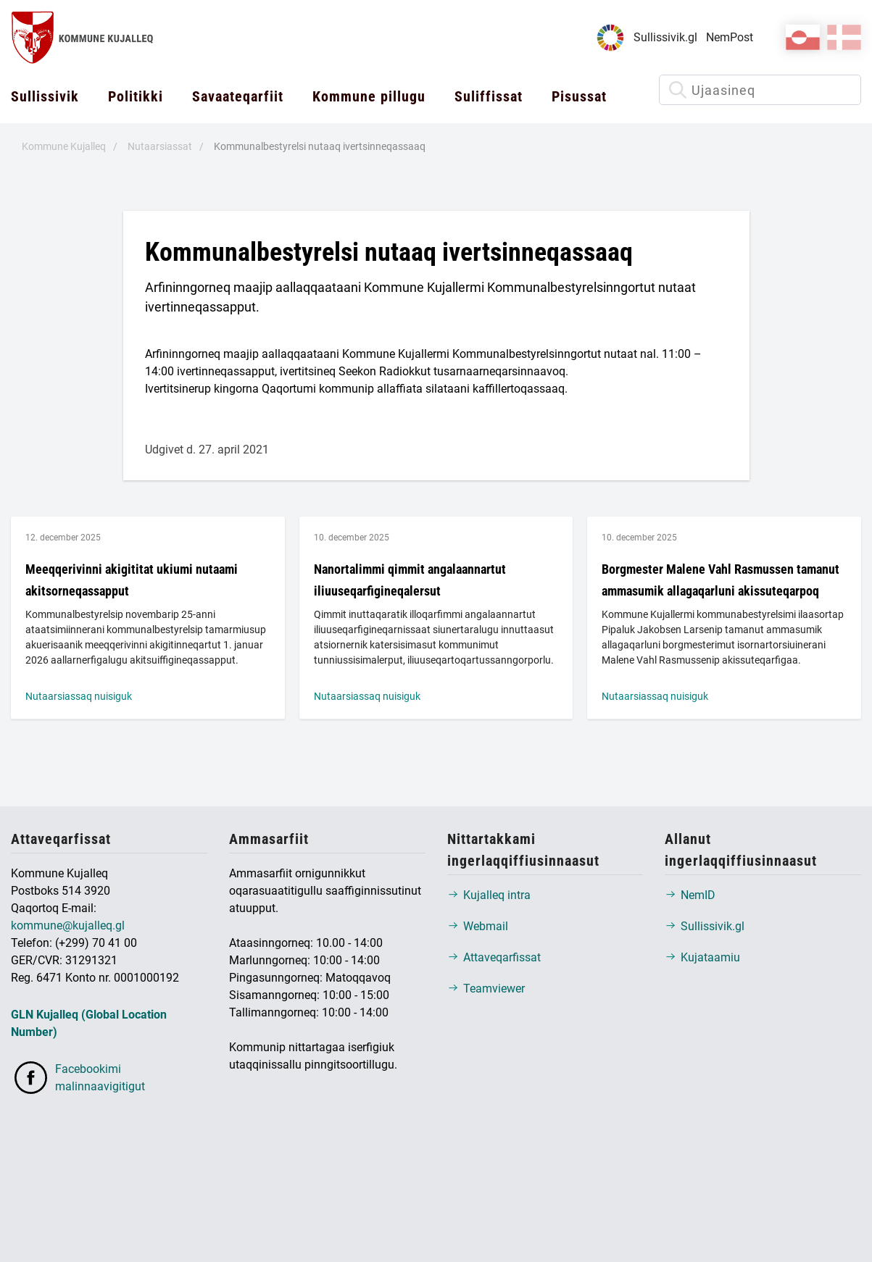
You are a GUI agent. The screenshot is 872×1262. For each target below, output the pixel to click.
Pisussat (579, 96)
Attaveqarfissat (494, 957)
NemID (690, 895)
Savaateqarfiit (237, 96)
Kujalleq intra (489, 895)
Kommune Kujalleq (64, 146)
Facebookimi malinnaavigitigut (78, 1077)
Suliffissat (488, 96)
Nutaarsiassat (160, 146)
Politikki (135, 96)
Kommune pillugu (368, 96)
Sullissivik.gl (665, 37)
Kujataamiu (702, 957)
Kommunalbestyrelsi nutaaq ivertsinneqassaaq (319, 146)
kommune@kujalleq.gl (68, 925)
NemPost (729, 37)
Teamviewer (486, 988)
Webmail (477, 926)
